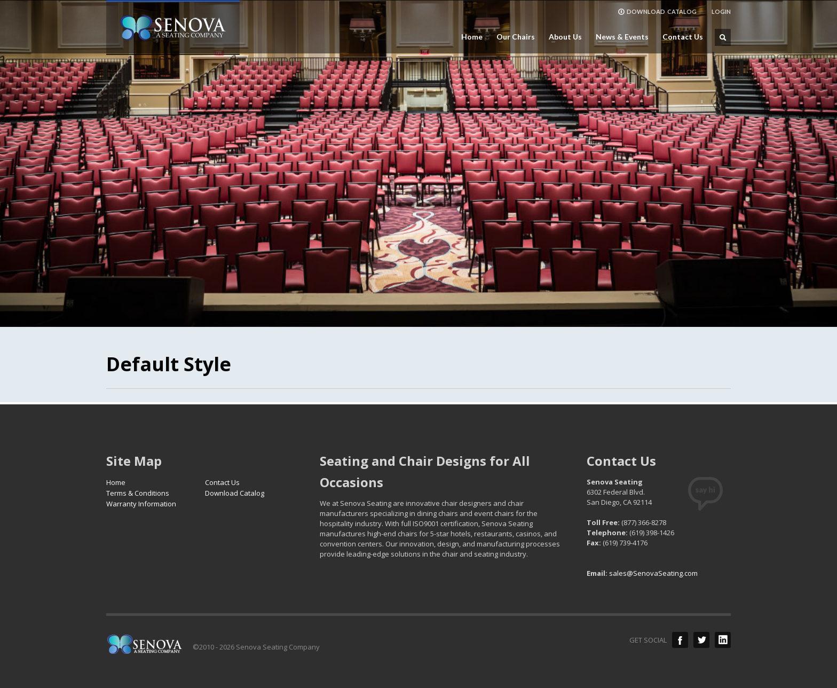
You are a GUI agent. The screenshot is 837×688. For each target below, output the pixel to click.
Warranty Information (141, 504)
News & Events (619, 37)
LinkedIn (723, 640)
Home (472, 37)
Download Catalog (234, 493)
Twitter (701, 640)
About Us (562, 37)
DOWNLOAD (657, 11)
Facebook (680, 640)
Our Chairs (512, 37)
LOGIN (721, 11)
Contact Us (682, 37)
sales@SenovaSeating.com (653, 573)
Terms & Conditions (137, 493)
